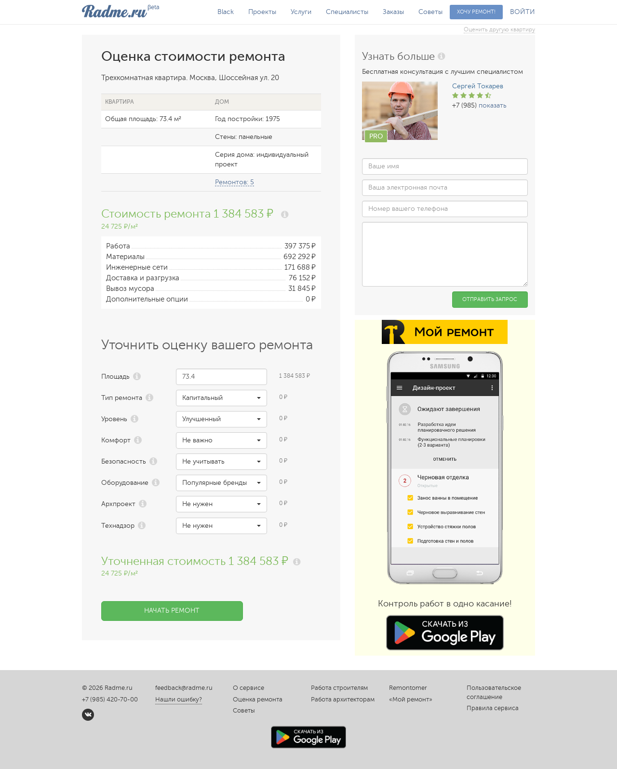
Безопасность (123, 461)
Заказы (393, 11)
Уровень (114, 419)
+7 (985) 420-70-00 (110, 699)
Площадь (115, 376)
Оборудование (124, 482)
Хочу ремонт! (476, 12)
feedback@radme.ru (184, 688)
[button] (221, 398)
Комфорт (116, 440)
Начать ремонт (172, 610)
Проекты (262, 11)
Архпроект (118, 504)
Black (225, 11)
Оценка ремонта (257, 699)
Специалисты (347, 11)
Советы (430, 11)
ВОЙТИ (522, 11)
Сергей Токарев (477, 86)
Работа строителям (339, 688)
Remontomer (408, 688)
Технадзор (117, 525)
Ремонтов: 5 (234, 182)
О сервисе (248, 688)
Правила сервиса (493, 708)
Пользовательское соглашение (494, 692)
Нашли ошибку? (178, 699)
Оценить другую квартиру (499, 29)
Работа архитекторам (343, 699)
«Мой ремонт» (410, 699)
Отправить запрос (489, 299)
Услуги (301, 11)
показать (493, 105)
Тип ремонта (121, 397)
